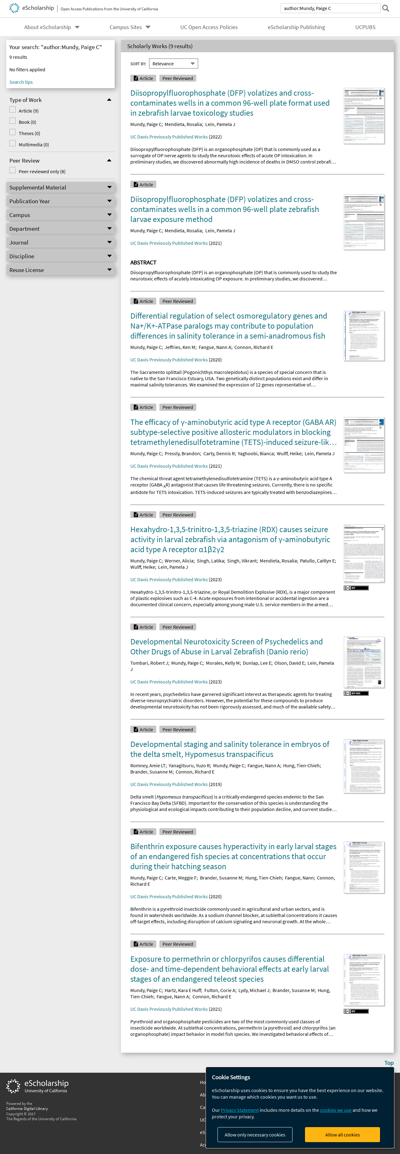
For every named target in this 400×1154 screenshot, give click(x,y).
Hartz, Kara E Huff (183, 990)
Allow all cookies (342, 1134)
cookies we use (336, 1110)
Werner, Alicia (179, 560)
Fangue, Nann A (215, 347)
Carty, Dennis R (219, 453)
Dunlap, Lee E (257, 663)
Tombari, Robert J (149, 663)
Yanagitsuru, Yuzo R (189, 765)
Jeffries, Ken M (180, 347)
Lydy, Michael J (253, 990)
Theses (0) (28, 133)
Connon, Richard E (253, 347)
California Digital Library (27, 1108)
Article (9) (28, 111)
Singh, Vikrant (242, 560)
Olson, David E (289, 663)
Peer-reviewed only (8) (41, 171)
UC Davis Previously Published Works (169, 137)
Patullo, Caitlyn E (317, 560)
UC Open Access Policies (209, 27)
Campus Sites (126, 27)
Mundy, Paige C (146, 124)
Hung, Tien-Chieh (301, 765)
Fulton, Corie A (219, 990)
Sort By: (138, 63)
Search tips (21, 82)
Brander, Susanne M (151, 771)
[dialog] (300, 1107)
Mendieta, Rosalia (183, 124)
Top (389, 1062)
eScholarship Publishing (296, 27)
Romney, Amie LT (148, 765)
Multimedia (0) (33, 144)
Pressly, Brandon (182, 453)
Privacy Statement (240, 1110)
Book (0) (26, 122)
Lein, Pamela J (220, 124)
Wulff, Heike (289, 453)
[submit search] (386, 8)
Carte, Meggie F (181, 877)
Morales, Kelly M (223, 663)
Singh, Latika (210, 560)
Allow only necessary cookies (255, 1134)
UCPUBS (365, 27)
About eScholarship (47, 27)
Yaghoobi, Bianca (256, 453)
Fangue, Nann (299, 877)
